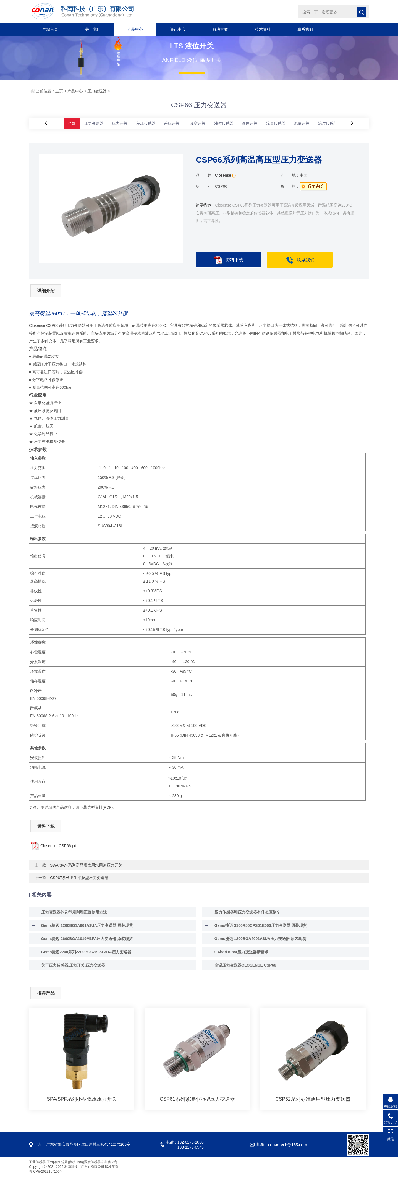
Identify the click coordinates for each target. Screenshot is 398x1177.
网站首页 (50, 29)
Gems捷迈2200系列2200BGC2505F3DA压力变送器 (82, 952)
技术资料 (263, 29)
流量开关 (301, 123)
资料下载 (228, 260)
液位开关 (249, 123)
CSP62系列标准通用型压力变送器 (313, 1099)
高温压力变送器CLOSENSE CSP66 (241, 965)
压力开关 (119, 123)
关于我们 (93, 29)
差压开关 (171, 123)
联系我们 (305, 29)
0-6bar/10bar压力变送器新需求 (238, 952)
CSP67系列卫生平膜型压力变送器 (79, 878)
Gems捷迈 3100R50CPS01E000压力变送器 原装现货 (257, 925)
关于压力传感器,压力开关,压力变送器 (69, 965)
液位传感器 (224, 123)
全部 (72, 123)
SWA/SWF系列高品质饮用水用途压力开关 (86, 865)
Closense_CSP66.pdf (58, 846)
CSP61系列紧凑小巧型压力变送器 (197, 1099)
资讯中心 (177, 29)
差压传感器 (146, 123)
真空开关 (197, 123)
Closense (223, 175)
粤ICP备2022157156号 (46, 1172)
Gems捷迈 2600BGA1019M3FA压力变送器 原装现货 (83, 939)
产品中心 (135, 29)
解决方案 (220, 29)
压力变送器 (97, 91)
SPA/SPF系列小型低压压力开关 (81, 1099)
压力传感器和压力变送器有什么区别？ (243, 912)
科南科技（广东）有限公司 (105, 11)
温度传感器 (327, 123)
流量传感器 (276, 123)
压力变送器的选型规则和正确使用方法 (70, 912)
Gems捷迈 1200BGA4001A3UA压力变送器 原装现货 (256, 939)
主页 (59, 91)
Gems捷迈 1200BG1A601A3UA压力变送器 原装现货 (83, 925)
